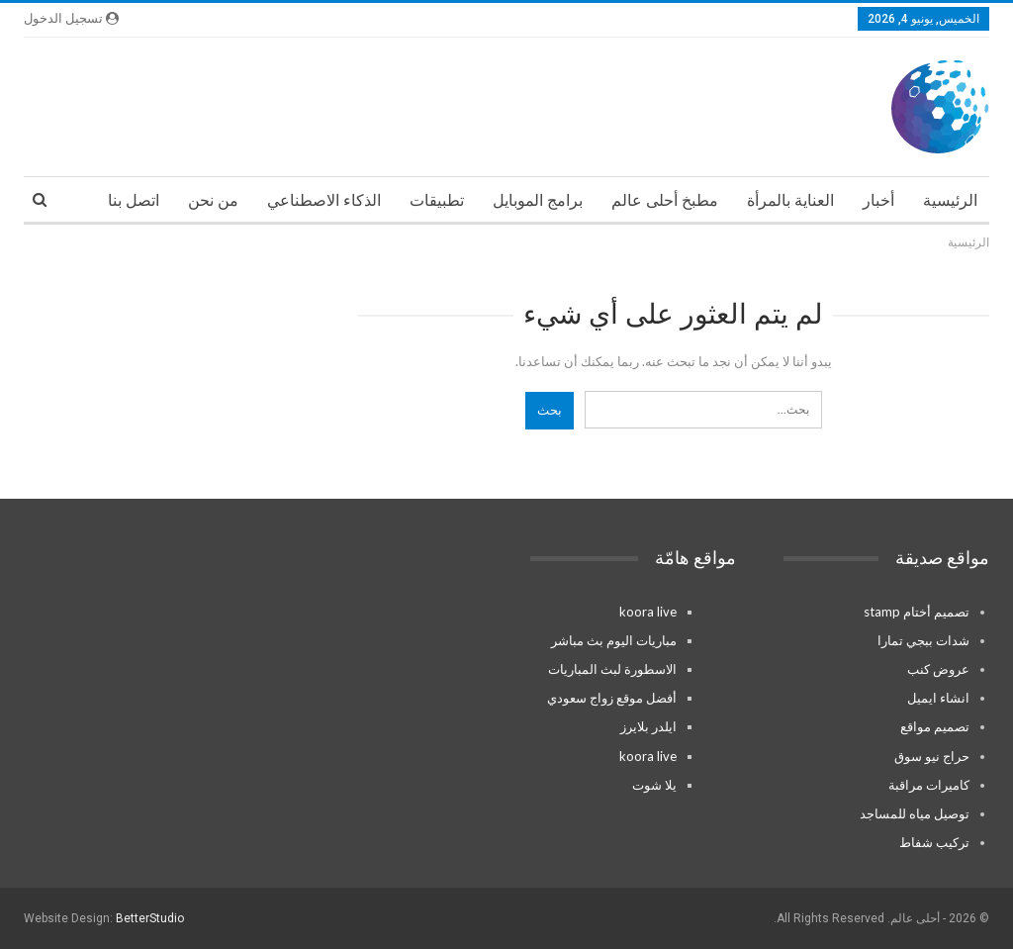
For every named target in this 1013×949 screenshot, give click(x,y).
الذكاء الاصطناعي (324, 200)
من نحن (213, 200)
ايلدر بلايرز (648, 726)
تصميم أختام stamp (916, 611)
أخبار (878, 200)
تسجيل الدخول (71, 18)
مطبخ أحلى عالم (664, 200)
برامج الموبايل (538, 200)
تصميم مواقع (934, 726)
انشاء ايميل (938, 698)
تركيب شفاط (934, 842)
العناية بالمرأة (790, 200)
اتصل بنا (133, 200)
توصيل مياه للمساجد (914, 813)
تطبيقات (437, 200)
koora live (648, 611)
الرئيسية (950, 200)
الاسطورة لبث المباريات (612, 669)
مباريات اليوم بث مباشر (614, 640)
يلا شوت (654, 785)
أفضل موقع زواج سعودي (612, 698)
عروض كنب (938, 669)
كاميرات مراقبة (928, 785)
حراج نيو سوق (931, 756)
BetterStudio (150, 918)
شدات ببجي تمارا (923, 640)
